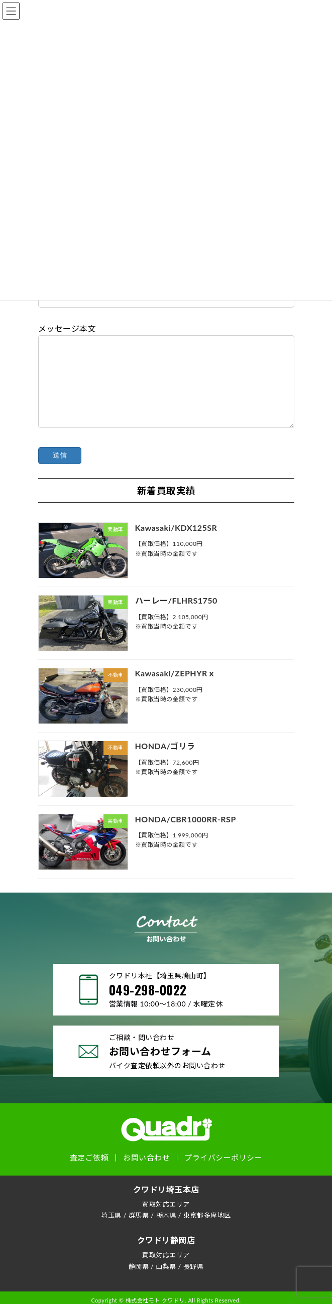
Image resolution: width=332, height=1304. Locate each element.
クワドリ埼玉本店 (166, 1204)
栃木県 (166, 1230)
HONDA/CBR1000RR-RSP (185, 833)
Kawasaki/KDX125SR (176, 542)
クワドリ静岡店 (166, 1255)
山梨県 (166, 1281)
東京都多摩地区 (207, 1230)
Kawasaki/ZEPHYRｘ (175, 688)
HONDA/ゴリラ (165, 761)
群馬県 (139, 1230)
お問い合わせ (146, 1173)
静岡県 (139, 1281)
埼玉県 (111, 1230)
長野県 (193, 1281)
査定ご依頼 (89, 1173)
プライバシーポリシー (223, 1173)
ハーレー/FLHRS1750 (176, 615)
